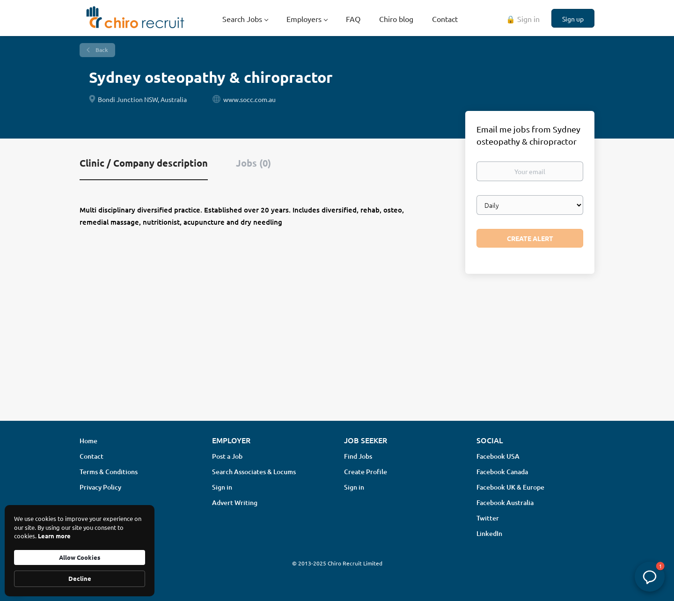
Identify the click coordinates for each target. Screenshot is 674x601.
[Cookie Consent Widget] (79, 550)
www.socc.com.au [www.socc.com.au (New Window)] (249, 99)
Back (101, 50)
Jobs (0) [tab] (253, 163)
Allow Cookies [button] (79, 557)
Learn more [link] (54, 536)
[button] (650, 577)
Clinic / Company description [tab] (144, 163)
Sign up (573, 19)
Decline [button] (79, 578)
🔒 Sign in (523, 18)
